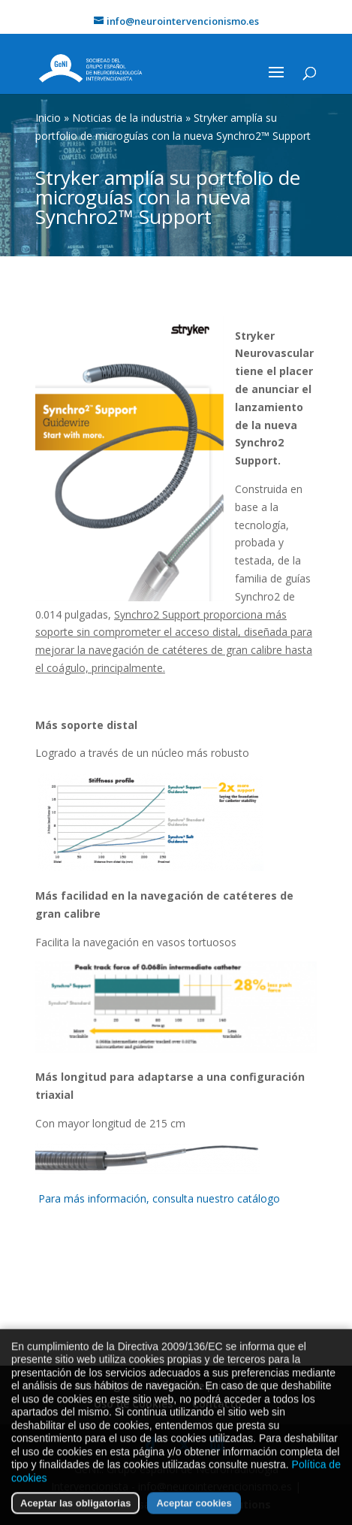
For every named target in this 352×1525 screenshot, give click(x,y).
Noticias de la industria (127, 117)
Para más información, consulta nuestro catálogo (159, 1198)
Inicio (48, 117)
